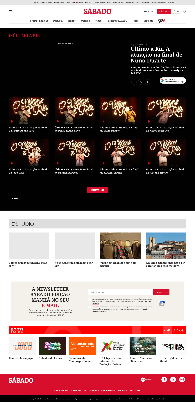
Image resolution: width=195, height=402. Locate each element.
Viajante (148, 20)
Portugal (58, 20)
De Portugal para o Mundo (171, 359)
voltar (15, 198)
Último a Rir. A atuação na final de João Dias (28, 171)
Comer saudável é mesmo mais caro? (28, 264)
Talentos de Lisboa (50, 358)
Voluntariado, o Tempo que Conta (80, 359)
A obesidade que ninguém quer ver (74, 264)
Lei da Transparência (91, 390)
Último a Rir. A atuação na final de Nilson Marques (165, 129)
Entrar (176, 11)
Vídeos (99, 20)
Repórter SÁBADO (117, 20)
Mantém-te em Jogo (21, 358)
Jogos (135, 20)
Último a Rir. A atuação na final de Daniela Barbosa (74, 171)
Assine (163, 11)
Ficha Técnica (76, 390)
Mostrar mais (97, 190)
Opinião (85, 20)
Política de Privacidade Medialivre (155, 399)
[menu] (10, 11)
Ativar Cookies (134, 390)
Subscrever (161, 292)
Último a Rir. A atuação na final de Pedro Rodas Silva (28, 129)
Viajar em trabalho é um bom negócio (118, 264)
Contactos (122, 390)
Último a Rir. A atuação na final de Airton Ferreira (119, 171)
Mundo (72, 20)
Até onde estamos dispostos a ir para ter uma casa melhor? (165, 264)
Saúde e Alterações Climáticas (141, 359)
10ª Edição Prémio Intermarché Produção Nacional (110, 361)
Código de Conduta (108, 390)
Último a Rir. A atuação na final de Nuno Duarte (119, 129)
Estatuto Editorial (61, 390)
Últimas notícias (39, 20)
